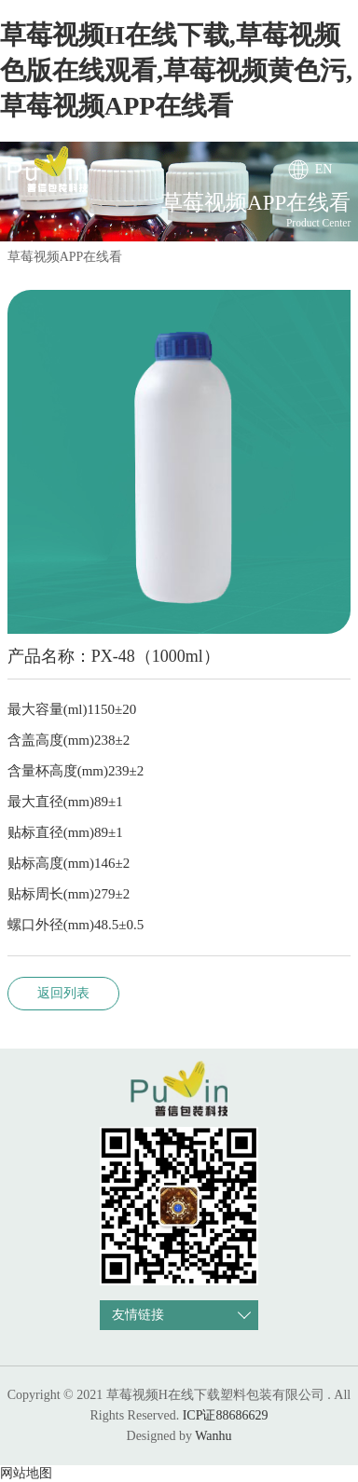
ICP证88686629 (225, 1415)
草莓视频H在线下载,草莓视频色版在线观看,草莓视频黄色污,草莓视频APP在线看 (176, 70)
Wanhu (213, 1436)
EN (324, 169)
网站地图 (26, 1473)
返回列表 (63, 993)
